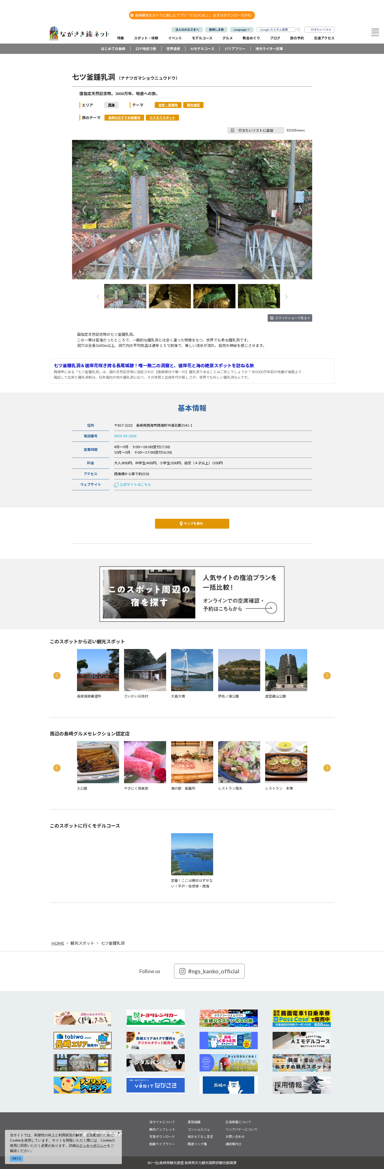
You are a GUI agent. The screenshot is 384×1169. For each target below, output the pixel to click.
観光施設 (193, 105)
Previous (84, 210)
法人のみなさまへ (187, 29)
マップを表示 (191, 523)
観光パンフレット (162, 1129)
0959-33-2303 (125, 436)
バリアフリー (235, 49)
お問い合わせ (235, 1137)
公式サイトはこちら (132, 484)
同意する (16, 1158)
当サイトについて (162, 1122)
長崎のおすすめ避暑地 (124, 118)
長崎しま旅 (216, 29)
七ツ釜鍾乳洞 (113, 943)
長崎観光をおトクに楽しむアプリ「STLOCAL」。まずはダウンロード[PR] (190, 15)
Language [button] (240, 29)
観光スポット (82, 943)
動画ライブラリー (162, 1144)
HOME (57, 943)
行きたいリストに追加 (252, 130)
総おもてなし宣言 (200, 1137)
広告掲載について (238, 1122)
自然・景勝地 (168, 105)
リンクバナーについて (241, 1129)
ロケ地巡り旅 (145, 49)
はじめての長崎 (113, 49)
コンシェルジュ (199, 1129)
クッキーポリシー (93, 1145)
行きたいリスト (321, 29)
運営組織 (194, 1122)
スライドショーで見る (292, 318)
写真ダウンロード (162, 1137)
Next (300, 210)
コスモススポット (162, 118)
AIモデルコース (202, 49)
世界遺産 (173, 49)
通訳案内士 (234, 1144)
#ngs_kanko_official (209, 971)
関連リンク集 (197, 1144)
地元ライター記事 (269, 49)
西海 (111, 105)
